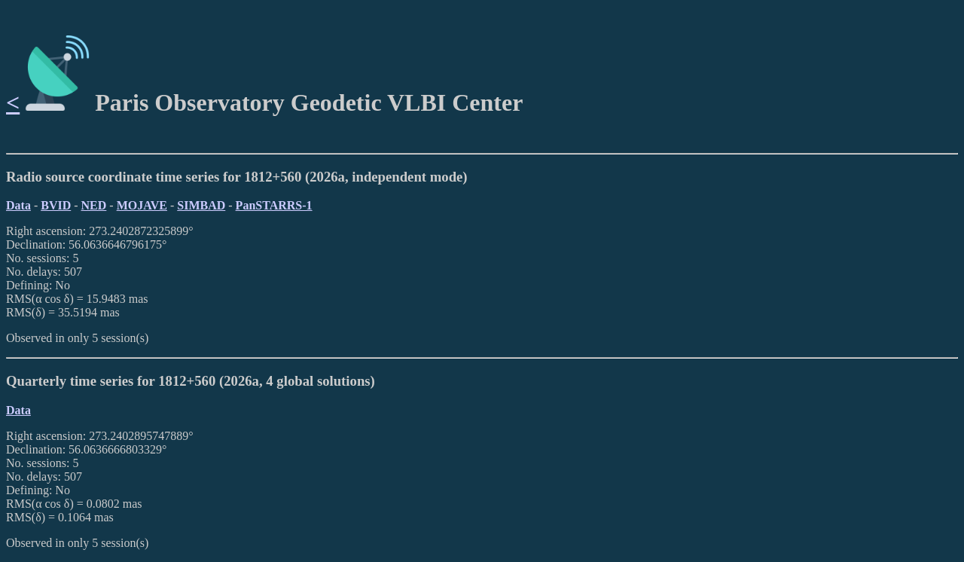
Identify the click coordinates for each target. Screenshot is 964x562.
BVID (56, 205)
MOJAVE (142, 205)
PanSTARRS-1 (274, 205)
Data (18, 205)
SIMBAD (201, 205)
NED (94, 205)
